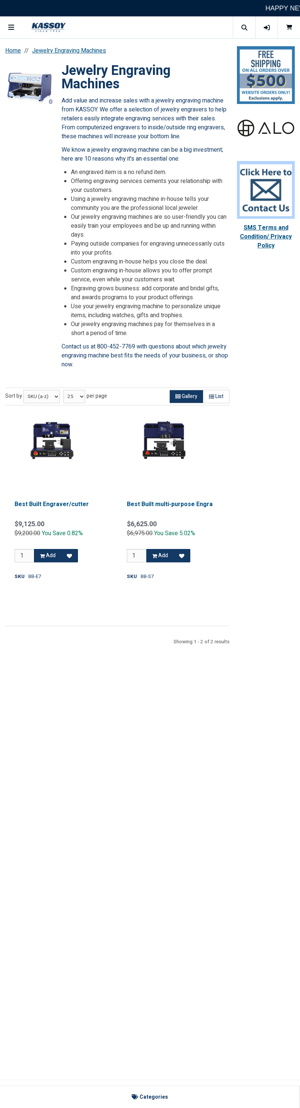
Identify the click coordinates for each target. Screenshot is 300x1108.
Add (48, 555)
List (216, 396)
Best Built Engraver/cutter (52, 504)
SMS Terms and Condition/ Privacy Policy (266, 236)
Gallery (186, 396)
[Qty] (24, 555)
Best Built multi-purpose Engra (170, 504)
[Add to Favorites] (69, 555)
